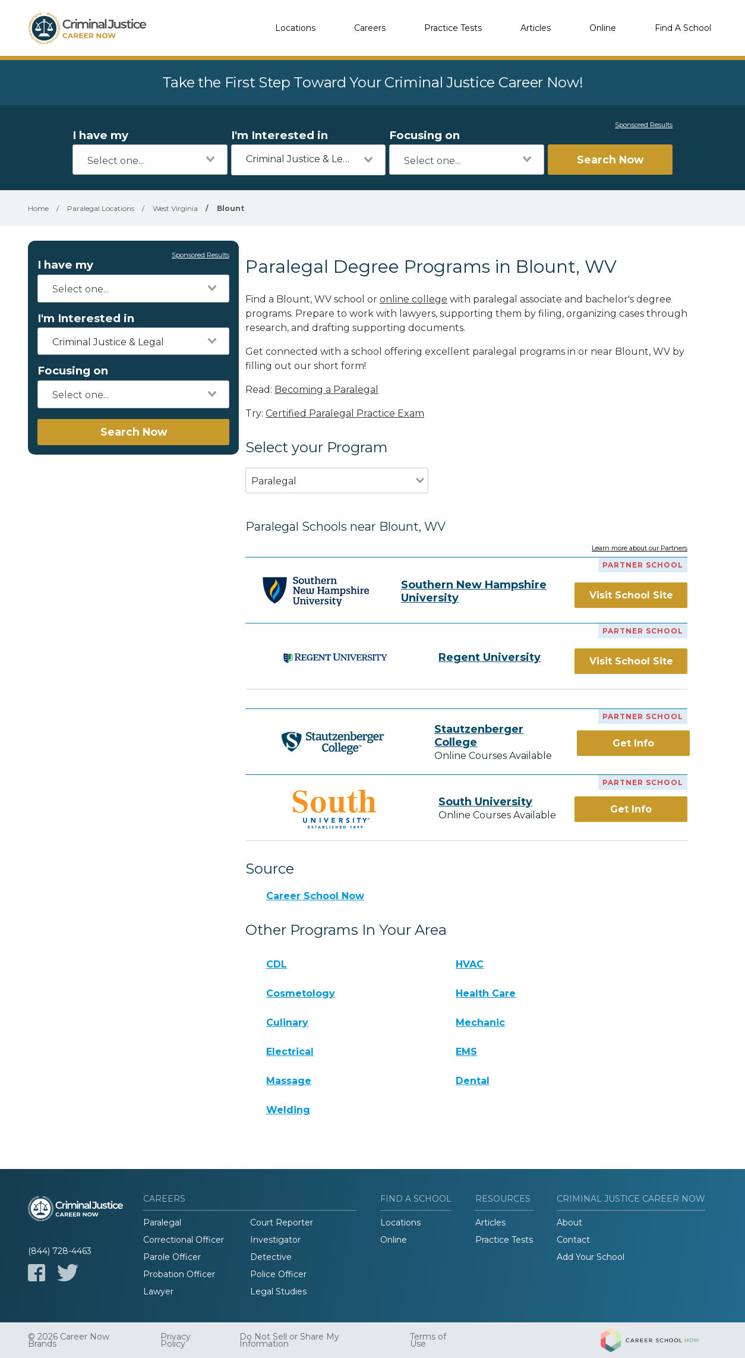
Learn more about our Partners (639, 548)
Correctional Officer (183, 1239)
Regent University (489, 657)
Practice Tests (453, 28)
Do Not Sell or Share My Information (289, 1340)
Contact (573, 1239)
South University (485, 801)
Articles (535, 28)
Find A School (683, 28)
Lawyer (158, 1291)
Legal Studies (278, 1291)
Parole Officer (172, 1257)
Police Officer (278, 1274)
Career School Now (315, 896)
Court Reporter (281, 1222)
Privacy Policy (175, 1340)
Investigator (275, 1239)
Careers (370, 28)
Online (602, 28)
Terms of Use (428, 1340)
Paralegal (162, 1222)
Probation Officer (179, 1274)
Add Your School (590, 1257)
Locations (295, 28)
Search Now (610, 159)
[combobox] (150, 159)
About (569, 1222)
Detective (271, 1257)
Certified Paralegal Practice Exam (345, 413)
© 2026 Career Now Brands (68, 1340)
